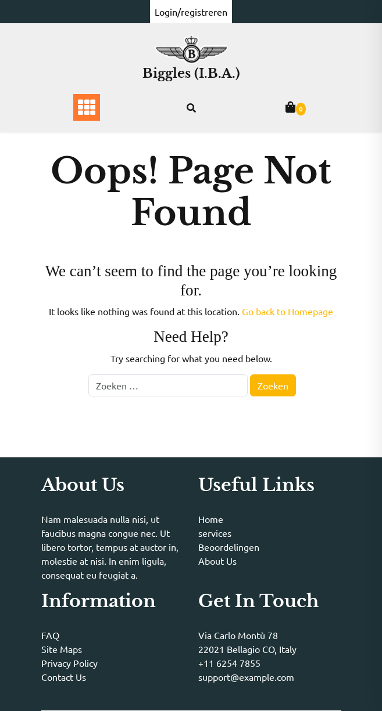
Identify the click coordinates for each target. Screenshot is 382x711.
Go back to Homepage (287, 311)
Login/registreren (191, 11)
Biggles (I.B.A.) (191, 73)
